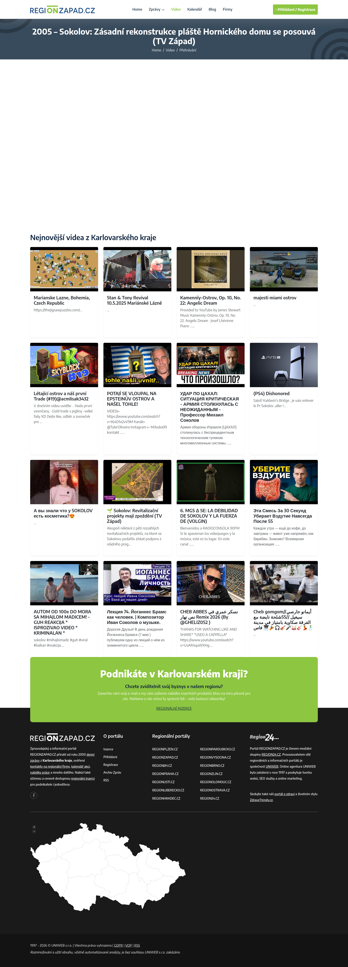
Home (137, 9)
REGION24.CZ (209, 798)
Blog (212, 9)
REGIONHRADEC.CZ (166, 798)
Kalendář (194, 9)
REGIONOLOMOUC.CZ (215, 782)
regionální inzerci (83, 778)
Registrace (306, 9)
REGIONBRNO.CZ (212, 765)
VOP (128, 945)
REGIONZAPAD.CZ (165, 757)
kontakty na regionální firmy (50, 766)
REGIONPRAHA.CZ (165, 774)
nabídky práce (40, 772)
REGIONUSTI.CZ (163, 782)
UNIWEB (272, 766)
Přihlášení (110, 757)
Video (176, 9)
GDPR (118, 945)
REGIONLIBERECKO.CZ (168, 790)
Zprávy (157, 9)
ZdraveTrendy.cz (261, 800)
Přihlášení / (286, 9)
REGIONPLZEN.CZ (165, 749)
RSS (106, 780)
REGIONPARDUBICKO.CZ (217, 749)
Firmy (227, 9)
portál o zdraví (285, 794)
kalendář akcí (80, 766)
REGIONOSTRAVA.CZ (215, 790)
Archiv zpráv (112, 772)
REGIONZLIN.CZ (211, 774)
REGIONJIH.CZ (162, 765)
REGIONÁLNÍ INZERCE (174, 708)
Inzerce (108, 749)
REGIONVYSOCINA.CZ (215, 757)
